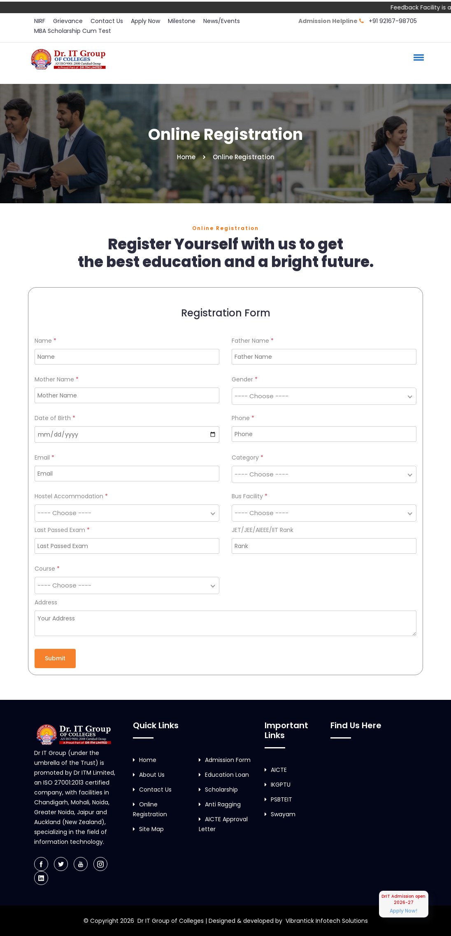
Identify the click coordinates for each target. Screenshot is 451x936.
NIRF (39, 21)
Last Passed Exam (62, 530)
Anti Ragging (220, 804)
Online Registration (150, 809)
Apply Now (145, 21)
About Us (149, 775)
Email (44, 457)
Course (47, 568)
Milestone (181, 21)
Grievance (68, 21)
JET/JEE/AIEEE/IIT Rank (262, 530)
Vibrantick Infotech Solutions (327, 921)
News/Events (221, 21)
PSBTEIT (278, 799)
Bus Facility (249, 496)
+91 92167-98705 (393, 21)
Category (247, 457)
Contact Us (107, 21)
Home (186, 157)
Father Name (253, 341)
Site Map (148, 829)
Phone (243, 418)
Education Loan (224, 775)
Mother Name (57, 379)
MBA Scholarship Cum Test (72, 31)
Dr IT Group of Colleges (170, 921)
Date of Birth (55, 418)
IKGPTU (278, 784)
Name (45, 341)
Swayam (280, 814)
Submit (55, 658)
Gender (245, 379)
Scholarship (218, 789)
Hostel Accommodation (71, 496)
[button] (417, 57)
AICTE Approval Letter (223, 824)
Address (46, 602)
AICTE (276, 770)
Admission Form (225, 760)
